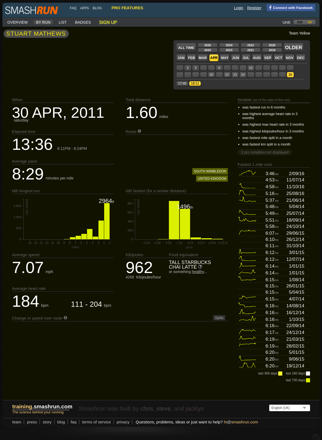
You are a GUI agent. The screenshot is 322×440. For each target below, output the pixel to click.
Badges (83, 22)
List (63, 22)
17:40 (182, 83)
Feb (191, 58)
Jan (180, 58)
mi (310, 22)
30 (290, 75)
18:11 (195, 83)
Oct (278, 58)
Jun (235, 58)
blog (97, 8)
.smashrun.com (42, 407)
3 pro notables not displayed (265, 152)
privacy (123, 422)
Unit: (287, 22)
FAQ (73, 8)
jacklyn (195, 408)
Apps (84, 8)
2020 (272, 45)
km (300, 22)
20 (211, 75)
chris (146, 408)
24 (242, 75)
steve (163, 408)
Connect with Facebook (290, 7)
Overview (17, 22)
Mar (203, 58)
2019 (272, 50)
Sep (267, 58)
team (16, 422)
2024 (229, 45)
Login (238, 8)
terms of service (96, 422)
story (47, 422)
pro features (127, 7)
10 (250, 68)
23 (235, 75)
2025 (207, 50)
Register (254, 8)
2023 (229, 50)
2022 (250, 45)
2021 (250, 50)
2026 (207, 45)
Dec (300, 58)
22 (227, 75)
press (32, 422)
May (224, 58)
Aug (257, 58)
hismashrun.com (241, 422)
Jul (246, 58)
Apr (214, 58)
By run (43, 22)
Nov (289, 58)
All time (186, 48)
